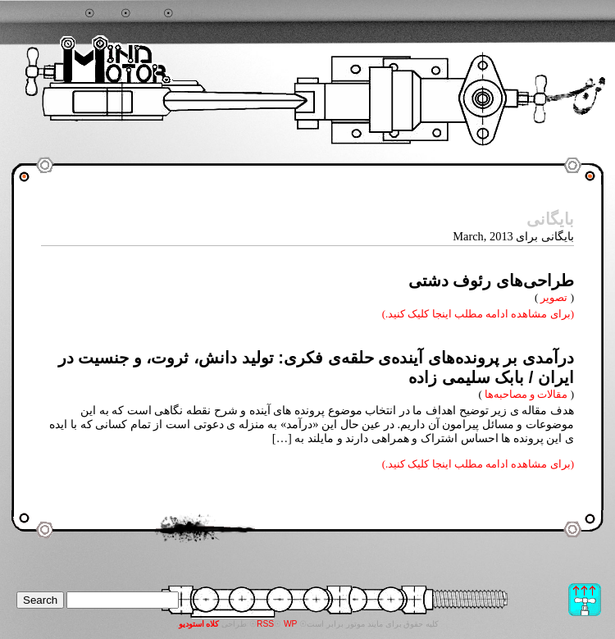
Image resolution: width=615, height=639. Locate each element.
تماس (190, 14)
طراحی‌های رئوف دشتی (491, 281)
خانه (107, 14)
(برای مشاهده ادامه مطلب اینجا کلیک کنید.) (478, 314)
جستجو (65, 14)
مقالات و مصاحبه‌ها (526, 394)
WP (291, 623)
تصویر (553, 297)
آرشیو (147, 14)
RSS (265, 623)
